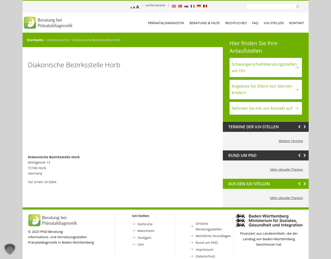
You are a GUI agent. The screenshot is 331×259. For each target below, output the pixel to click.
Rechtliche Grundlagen (213, 236)
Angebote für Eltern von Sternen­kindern (262, 89)
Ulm (141, 244)
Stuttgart (144, 237)
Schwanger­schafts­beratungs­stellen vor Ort (264, 67)
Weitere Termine (291, 141)
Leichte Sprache (155, 5)
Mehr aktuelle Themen (286, 169)
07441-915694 (45, 182)
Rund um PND (207, 242)
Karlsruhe (145, 224)
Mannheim (146, 230)
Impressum (204, 249)
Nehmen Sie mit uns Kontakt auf (262, 108)
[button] (10, 249)
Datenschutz (205, 256)
